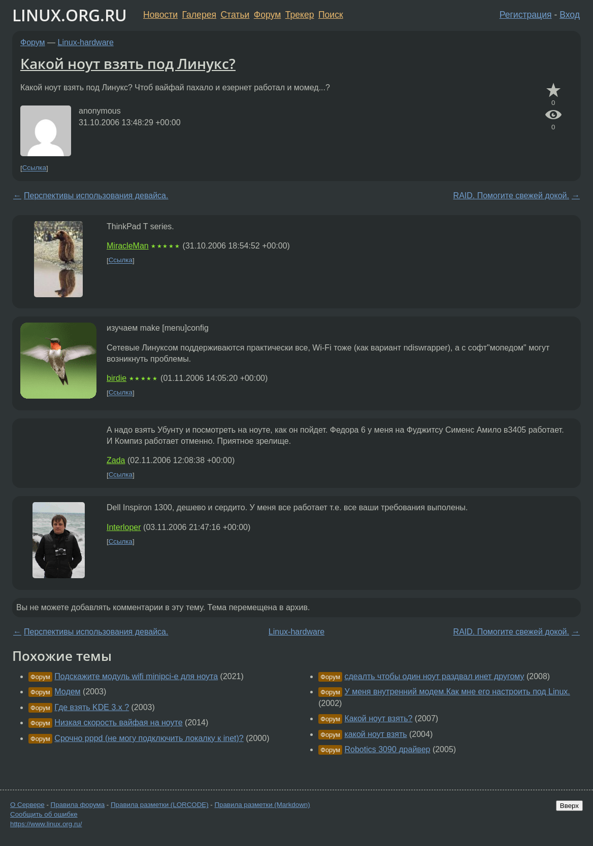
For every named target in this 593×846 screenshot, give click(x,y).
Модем (67, 691)
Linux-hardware (86, 42)
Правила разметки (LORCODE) (160, 804)
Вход (569, 15)
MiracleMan (128, 245)
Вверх (569, 805)
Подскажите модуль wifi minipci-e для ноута (136, 676)
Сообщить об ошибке (44, 814)
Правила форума (78, 804)
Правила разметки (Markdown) (262, 804)
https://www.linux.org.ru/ (46, 824)
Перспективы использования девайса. (96, 195)
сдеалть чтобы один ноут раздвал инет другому (434, 676)
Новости (160, 15)
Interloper (124, 527)
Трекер (299, 15)
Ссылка (34, 168)
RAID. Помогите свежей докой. (511, 195)
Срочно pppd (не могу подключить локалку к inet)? (148, 738)
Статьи (234, 15)
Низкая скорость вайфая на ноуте (118, 722)
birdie (116, 378)
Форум (267, 15)
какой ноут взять (376, 734)
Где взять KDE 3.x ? (91, 707)
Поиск (330, 15)
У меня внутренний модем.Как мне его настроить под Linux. (457, 691)
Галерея (199, 15)
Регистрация (526, 15)
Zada (116, 460)
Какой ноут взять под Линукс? (128, 63)
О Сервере (27, 804)
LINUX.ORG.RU (69, 15)
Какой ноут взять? (379, 718)
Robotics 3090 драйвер (388, 749)
